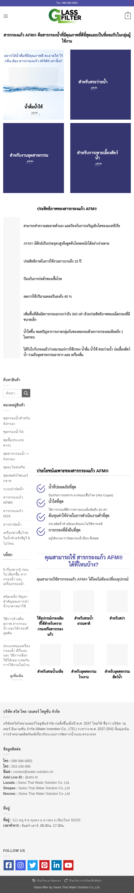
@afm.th (31, 777)
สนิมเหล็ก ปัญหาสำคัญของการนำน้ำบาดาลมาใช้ (16, 601)
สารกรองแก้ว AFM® (13, 500)
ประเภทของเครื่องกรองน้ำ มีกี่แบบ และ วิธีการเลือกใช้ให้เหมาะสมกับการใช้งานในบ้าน (16, 655)
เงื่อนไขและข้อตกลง (46, 880)
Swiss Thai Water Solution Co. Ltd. (44, 782)
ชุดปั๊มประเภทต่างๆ (13, 442)
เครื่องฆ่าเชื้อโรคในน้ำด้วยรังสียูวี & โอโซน (16, 538)
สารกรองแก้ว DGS (13, 513)
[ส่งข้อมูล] (26, 393)
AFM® (28, 243)
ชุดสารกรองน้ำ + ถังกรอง (16, 456)
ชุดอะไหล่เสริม (14, 467)
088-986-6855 (22, 761)
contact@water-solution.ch (33, 772)
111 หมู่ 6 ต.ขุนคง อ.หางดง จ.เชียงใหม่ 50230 (46, 820)
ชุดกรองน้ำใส (13, 432)
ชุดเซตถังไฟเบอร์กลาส (15, 478)
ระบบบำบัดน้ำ (13, 489)
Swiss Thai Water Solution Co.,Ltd (44, 788)
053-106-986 (21, 766)
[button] (5, 16)
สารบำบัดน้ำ (12, 524)
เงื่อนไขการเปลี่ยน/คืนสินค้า (83, 880)
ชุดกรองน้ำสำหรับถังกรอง (16, 421)
